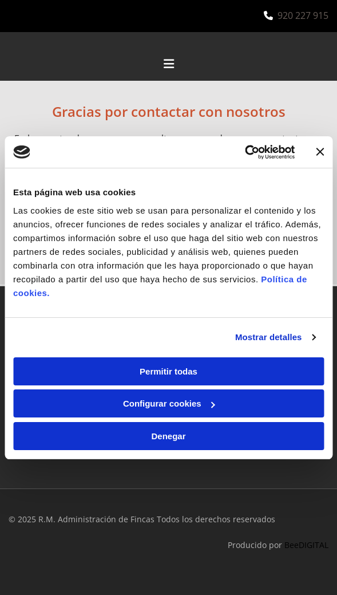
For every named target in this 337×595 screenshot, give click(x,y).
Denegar (168, 436)
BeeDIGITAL (306, 544)
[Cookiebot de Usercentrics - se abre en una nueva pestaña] (245, 152)
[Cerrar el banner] (320, 152)
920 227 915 (302, 15)
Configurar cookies (169, 403)
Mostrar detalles (268, 337)
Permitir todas (168, 371)
